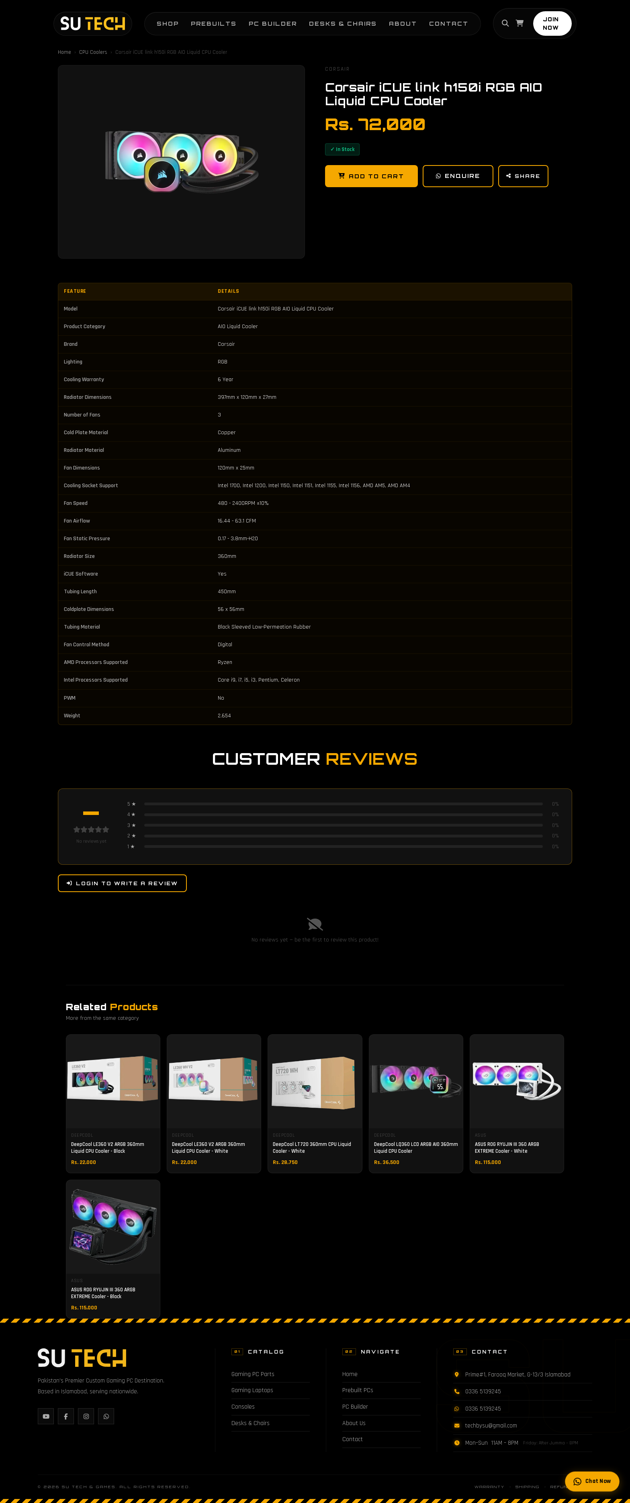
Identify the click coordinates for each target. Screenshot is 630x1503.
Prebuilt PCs (357, 1390)
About (396, 20)
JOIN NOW (554, 20)
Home (64, 52)
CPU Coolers (93, 52)
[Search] (499, 20)
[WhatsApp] (106, 1416)
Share (525, 176)
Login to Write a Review (122, 883)
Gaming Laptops (252, 1390)
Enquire (459, 176)
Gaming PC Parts (252, 1374)
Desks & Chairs (336, 20)
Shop (161, 20)
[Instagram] (86, 1416)
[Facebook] (66, 1416)
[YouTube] (46, 1416)
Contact (442, 20)
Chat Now (592, 1481)
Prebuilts (207, 20)
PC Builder (266, 20)
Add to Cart (372, 176)
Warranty (490, 1487)
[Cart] (514, 20)
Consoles (243, 1407)
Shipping (527, 1487)
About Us (354, 1423)
